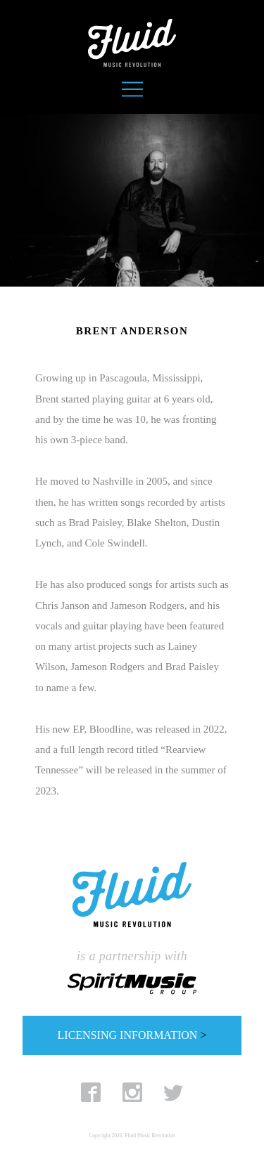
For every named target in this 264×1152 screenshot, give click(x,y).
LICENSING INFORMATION (132, 1035)
